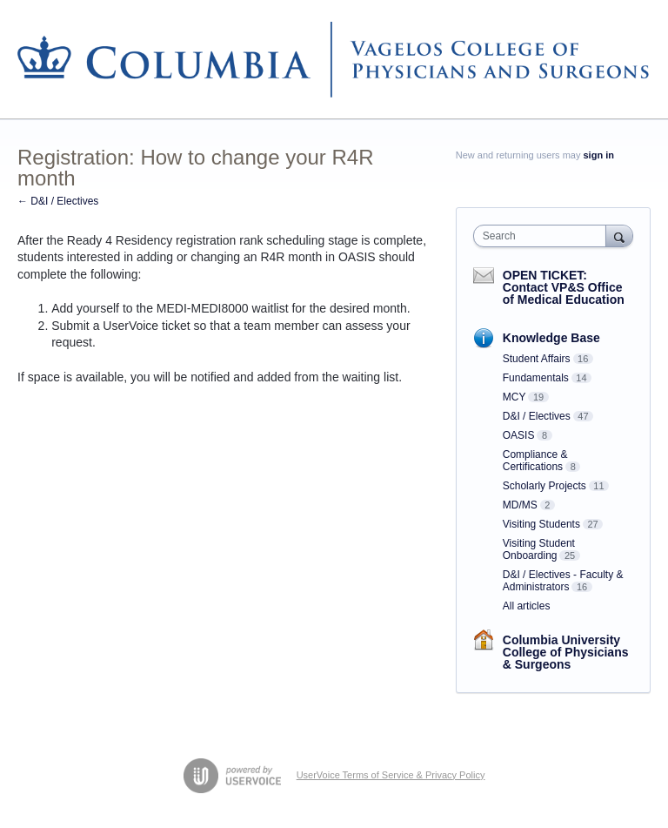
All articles (527, 606)
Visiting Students (541, 524)
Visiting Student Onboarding (539, 549)
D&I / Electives (537, 416)
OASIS (519, 435)
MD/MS (520, 505)
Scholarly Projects (544, 486)
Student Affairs (537, 359)
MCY (514, 397)
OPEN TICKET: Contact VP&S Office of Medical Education (564, 287)
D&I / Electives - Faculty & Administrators (563, 581)
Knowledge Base (551, 338)
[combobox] (543, 236)
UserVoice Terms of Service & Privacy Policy (391, 775)
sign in (599, 155)
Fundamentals (536, 378)
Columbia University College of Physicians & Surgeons (566, 652)
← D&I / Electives (57, 201)
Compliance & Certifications (535, 460)
